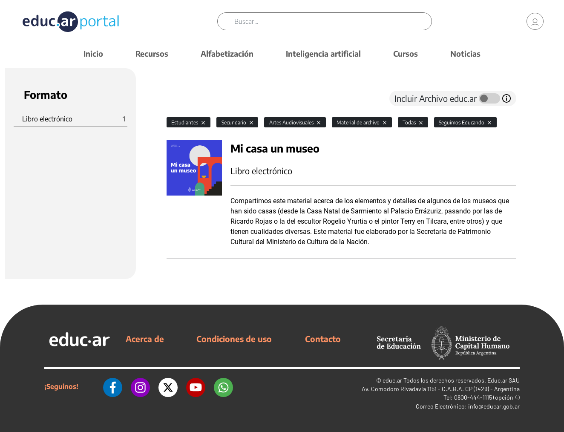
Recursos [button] (151, 53)
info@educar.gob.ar (494, 406)
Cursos (405, 53)
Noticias (465, 53)
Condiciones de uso (234, 339)
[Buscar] (333, 21)
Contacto (323, 339)
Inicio (93, 53)
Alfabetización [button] (227, 53)
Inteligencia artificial (323, 53)
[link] (535, 21)
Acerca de (145, 339)
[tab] (183, 98)
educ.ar (392, 380)
